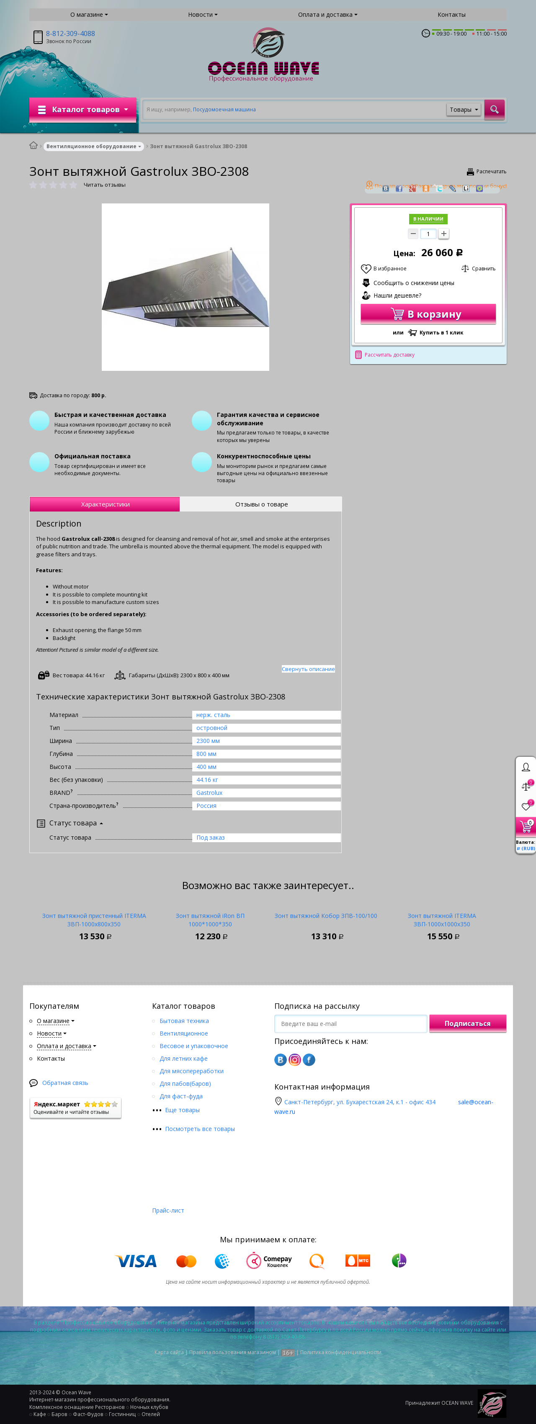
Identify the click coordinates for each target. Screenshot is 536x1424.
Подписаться (468, 1023)
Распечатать (492, 171)
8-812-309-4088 (70, 33)
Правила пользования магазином (232, 1352)
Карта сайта (169, 1352)
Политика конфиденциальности (340, 1352)
